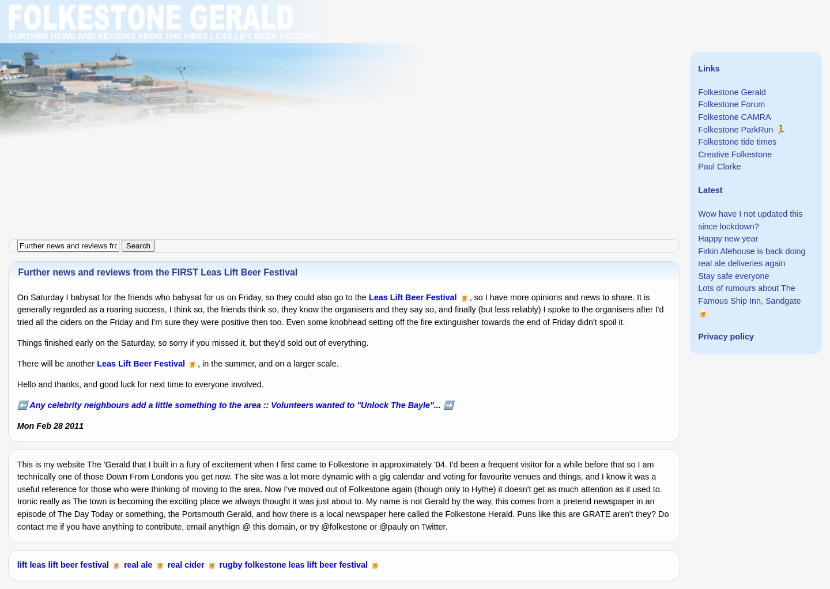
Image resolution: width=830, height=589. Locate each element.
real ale (138, 564)
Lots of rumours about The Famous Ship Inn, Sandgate (749, 294)
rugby (231, 564)
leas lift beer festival (328, 564)
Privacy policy (726, 336)
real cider (186, 564)
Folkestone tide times (737, 141)
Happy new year (728, 238)
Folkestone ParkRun (735, 129)
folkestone (265, 564)
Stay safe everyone (733, 276)
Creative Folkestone (735, 154)
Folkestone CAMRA (734, 117)
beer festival (85, 564)
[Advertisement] (346, 80)
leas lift (43, 564)
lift (22, 564)
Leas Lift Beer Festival (413, 297)
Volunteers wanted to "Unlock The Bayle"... (356, 405)
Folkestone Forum (731, 104)
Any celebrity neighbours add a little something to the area (145, 405)
